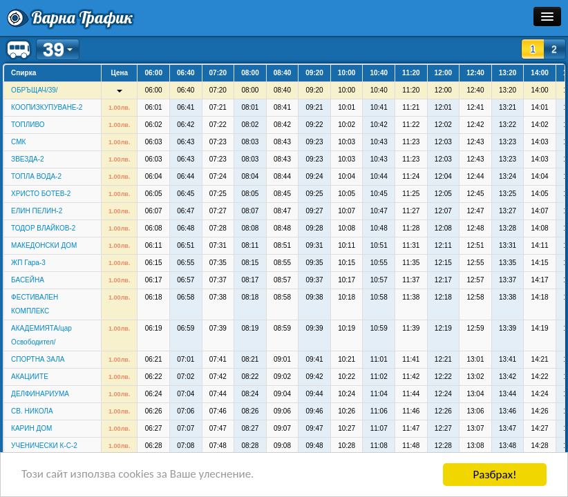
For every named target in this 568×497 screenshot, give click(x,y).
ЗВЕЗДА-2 (27, 159)
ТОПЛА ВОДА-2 (36, 176)
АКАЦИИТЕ (29, 376)
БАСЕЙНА (27, 280)
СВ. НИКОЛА (32, 411)
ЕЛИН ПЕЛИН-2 (36, 211)
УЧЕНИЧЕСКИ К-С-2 (44, 445)
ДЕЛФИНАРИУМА (40, 394)
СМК (18, 142)
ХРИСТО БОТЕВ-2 (40, 193)
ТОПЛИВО (28, 124)
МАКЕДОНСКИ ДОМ (44, 245)
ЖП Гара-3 (28, 262)
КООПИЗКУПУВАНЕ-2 (46, 107)
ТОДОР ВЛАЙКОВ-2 (43, 228)
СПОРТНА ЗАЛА (37, 359)
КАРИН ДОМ (31, 428)
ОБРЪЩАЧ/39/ (34, 90)
